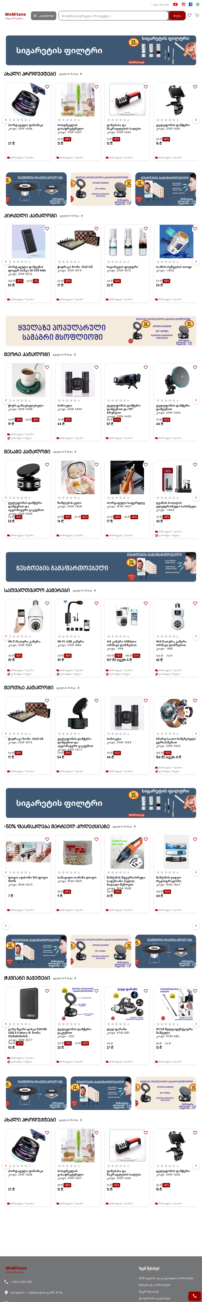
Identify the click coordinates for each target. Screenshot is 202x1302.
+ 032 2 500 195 (160, 5)
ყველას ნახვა (71, 74)
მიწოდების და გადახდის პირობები (166, 1278)
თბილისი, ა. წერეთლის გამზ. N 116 (33, 1292)
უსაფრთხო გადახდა (155, 1298)
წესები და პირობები (155, 1285)
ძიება (175, 16)
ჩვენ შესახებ (149, 1292)
